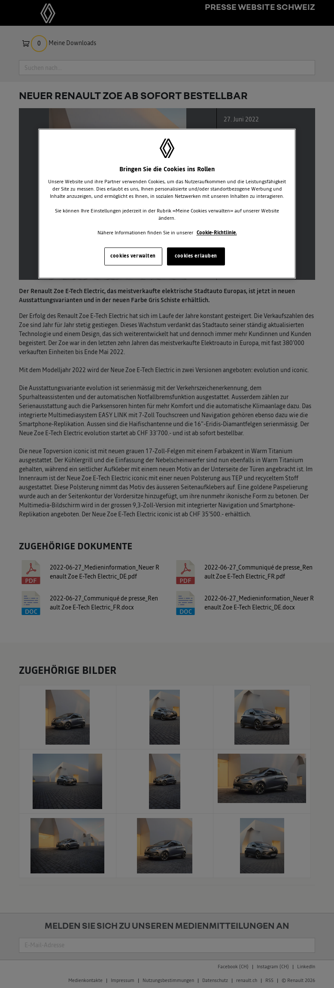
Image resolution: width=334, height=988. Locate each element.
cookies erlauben (196, 256)
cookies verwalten (133, 256)
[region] (167, 204)
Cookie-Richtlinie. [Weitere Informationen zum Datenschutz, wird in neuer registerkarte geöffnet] (217, 233)
